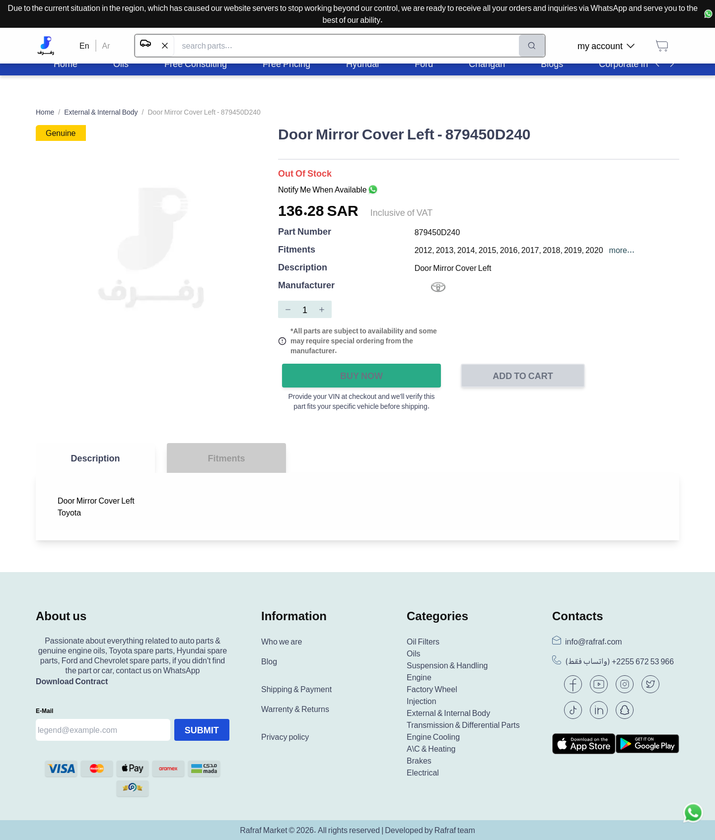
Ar (106, 46)
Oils (414, 653)
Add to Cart (523, 375)
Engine (419, 677)
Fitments (296, 250)
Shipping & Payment (296, 689)
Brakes (419, 761)
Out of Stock (305, 173)
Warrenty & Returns (295, 709)
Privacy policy (285, 737)
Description (302, 267)
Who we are (281, 641)
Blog (269, 661)
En (84, 46)
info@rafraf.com (593, 641)
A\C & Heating (431, 749)
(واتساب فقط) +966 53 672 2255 (619, 661)
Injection (421, 701)
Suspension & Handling (447, 665)
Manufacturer (306, 285)
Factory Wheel (432, 689)
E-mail (44, 710)
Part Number (304, 232)
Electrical (423, 772)
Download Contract (72, 681)
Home (45, 112)
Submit (202, 729)
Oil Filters (423, 641)
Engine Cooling (433, 737)
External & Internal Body (101, 112)
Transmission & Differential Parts (463, 725)
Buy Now (361, 375)
